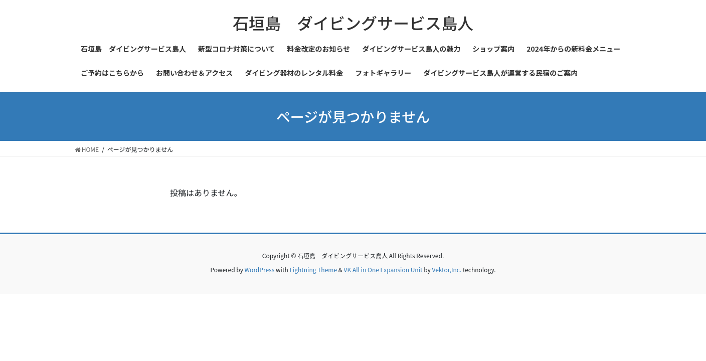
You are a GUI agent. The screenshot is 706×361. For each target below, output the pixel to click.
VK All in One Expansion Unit (383, 269)
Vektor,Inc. (446, 269)
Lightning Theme (313, 269)
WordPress (260, 269)
